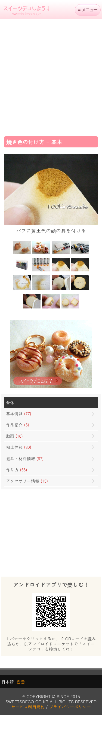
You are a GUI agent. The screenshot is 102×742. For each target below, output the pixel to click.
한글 (21, 682)
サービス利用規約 (28, 707)
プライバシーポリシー (70, 707)
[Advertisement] (51, 76)
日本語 (7, 682)
